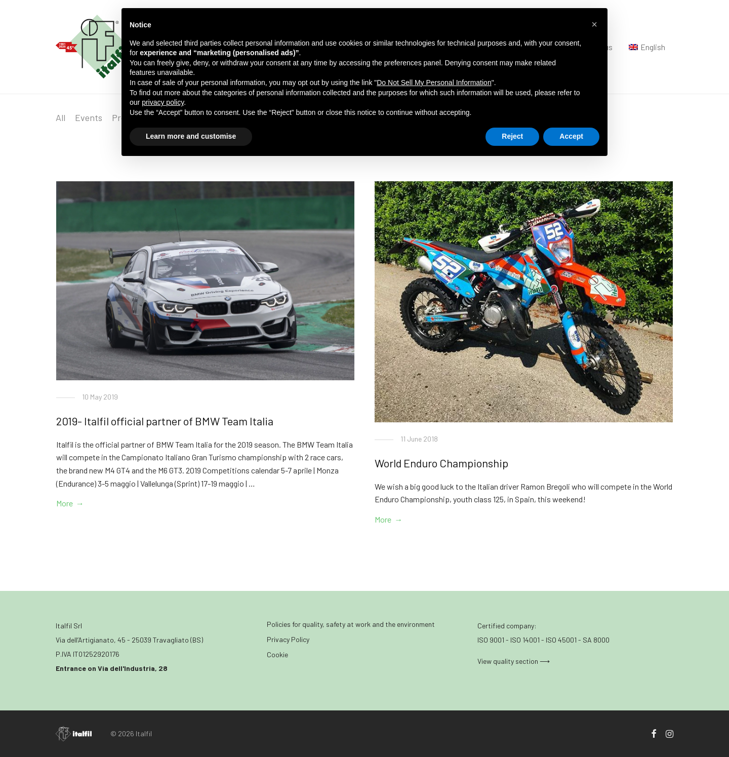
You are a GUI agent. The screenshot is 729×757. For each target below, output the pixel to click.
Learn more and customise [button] (191, 136)
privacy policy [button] (163, 102)
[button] (594, 24)
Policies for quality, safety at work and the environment (351, 624)
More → (70, 503)
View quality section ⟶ (513, 661)
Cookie (277, 654)
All (60, 117)
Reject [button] (512, 136)
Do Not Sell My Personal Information (434, 82)
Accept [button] (571, 136)
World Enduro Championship (441, 462)
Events (88, 117)
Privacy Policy (288, 639)
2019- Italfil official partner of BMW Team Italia (164, 420)
